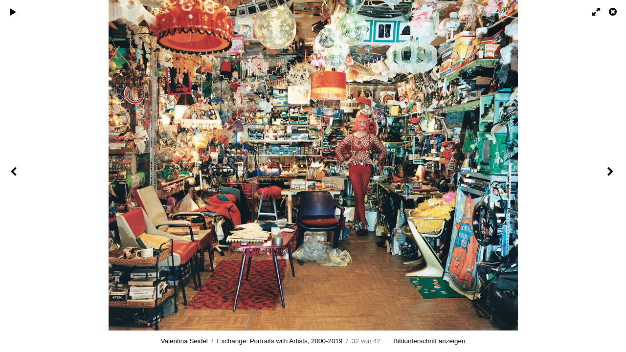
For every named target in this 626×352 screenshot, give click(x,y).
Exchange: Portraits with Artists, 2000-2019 (279, 341)
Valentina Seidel (184, 341)
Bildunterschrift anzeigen (429, 341)
